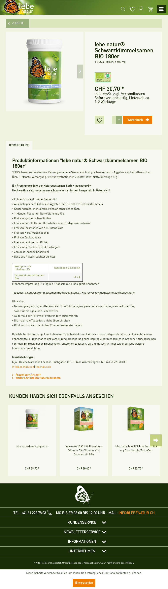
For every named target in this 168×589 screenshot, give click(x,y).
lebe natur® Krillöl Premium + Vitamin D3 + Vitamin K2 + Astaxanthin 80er (84, 450)
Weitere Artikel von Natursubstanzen (36, 377)
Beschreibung (19, 145)
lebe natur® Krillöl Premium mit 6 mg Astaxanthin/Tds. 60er (136, 448)
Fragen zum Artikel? (26, 374)
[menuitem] (123, 9)
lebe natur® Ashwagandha (32, 446)
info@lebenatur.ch (23, 366)
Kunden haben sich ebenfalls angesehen (61, 396)
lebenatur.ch (43, 366)
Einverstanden (84, 582)
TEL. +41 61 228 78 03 (29, 513)
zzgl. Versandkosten (129, 94)
